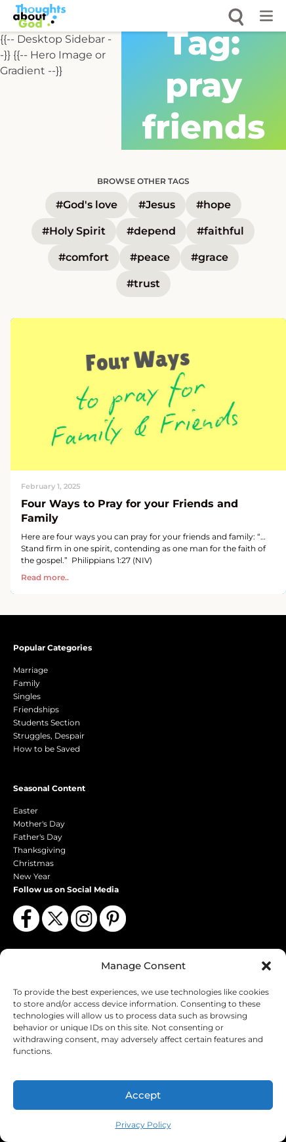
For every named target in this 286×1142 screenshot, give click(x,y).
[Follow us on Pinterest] (113, 918)
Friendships (36, 709)
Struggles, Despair (49, 736)
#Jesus (156, 204)
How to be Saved (46, 749)
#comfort (83, 257)
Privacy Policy (143, 1125)
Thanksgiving (39, 850)
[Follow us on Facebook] (26, 918)
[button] (266, 965)
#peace (150, 257)
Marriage (30, 670)
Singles (27, 696)
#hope (213, 204)
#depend (151, 231)
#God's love (86, 204)
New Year (32, 876)
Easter (25, 810)
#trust (143, 283)
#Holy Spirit (74, 231)
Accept (143, 1095)
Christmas (33, 863)
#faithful (220, 231)
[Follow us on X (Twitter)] (55, 918)
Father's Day (37, 837)
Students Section (46, 722)
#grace (209, 257)
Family (26, 683)
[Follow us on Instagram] (84, 918)
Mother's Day (39, 824)
